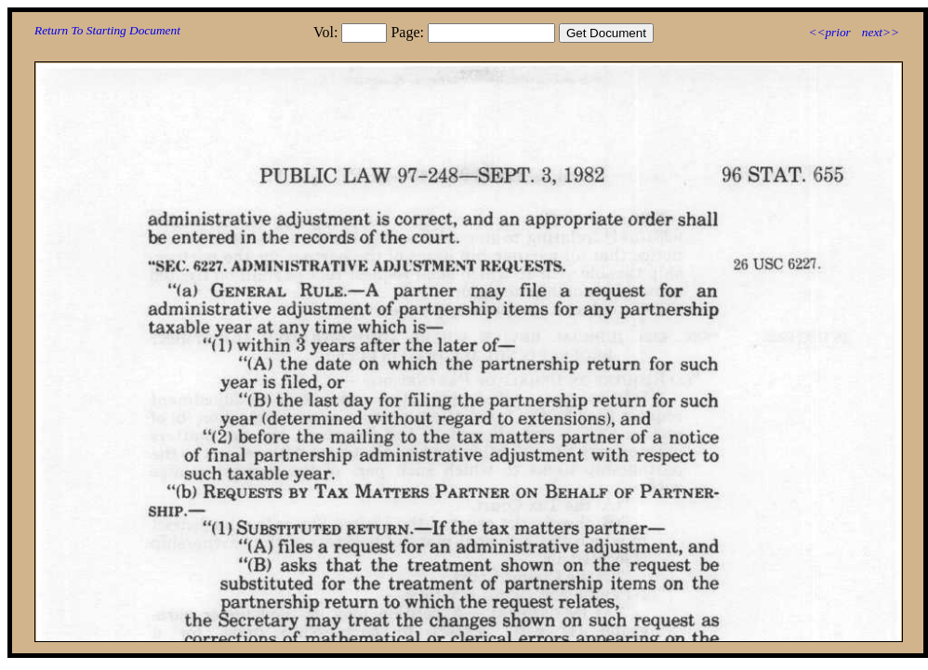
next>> (880, 32)
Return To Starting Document (107, 30)
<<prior (829, 32)
